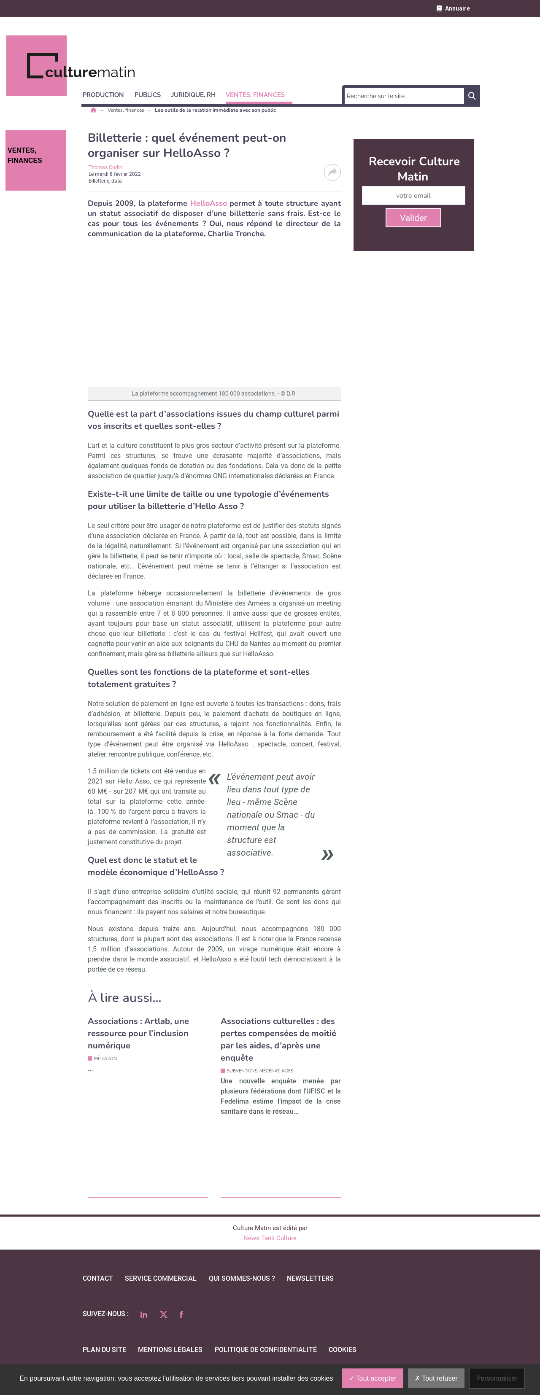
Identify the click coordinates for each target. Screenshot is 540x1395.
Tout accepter (373, 1378)
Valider (413, 218)
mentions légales (170, 1350)
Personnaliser (497, 1378)
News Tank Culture (270, 1238)
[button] (107, 93)
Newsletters (310, 1278)
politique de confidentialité (266, 1350)
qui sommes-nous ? (242, 1278)
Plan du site (104, 1350)
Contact (98, 1278)
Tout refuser (436, 1378)
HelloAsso (208, 203)
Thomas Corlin (105, 167)
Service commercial (161, 1278)
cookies (342, 1350)
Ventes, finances (127, 110)
